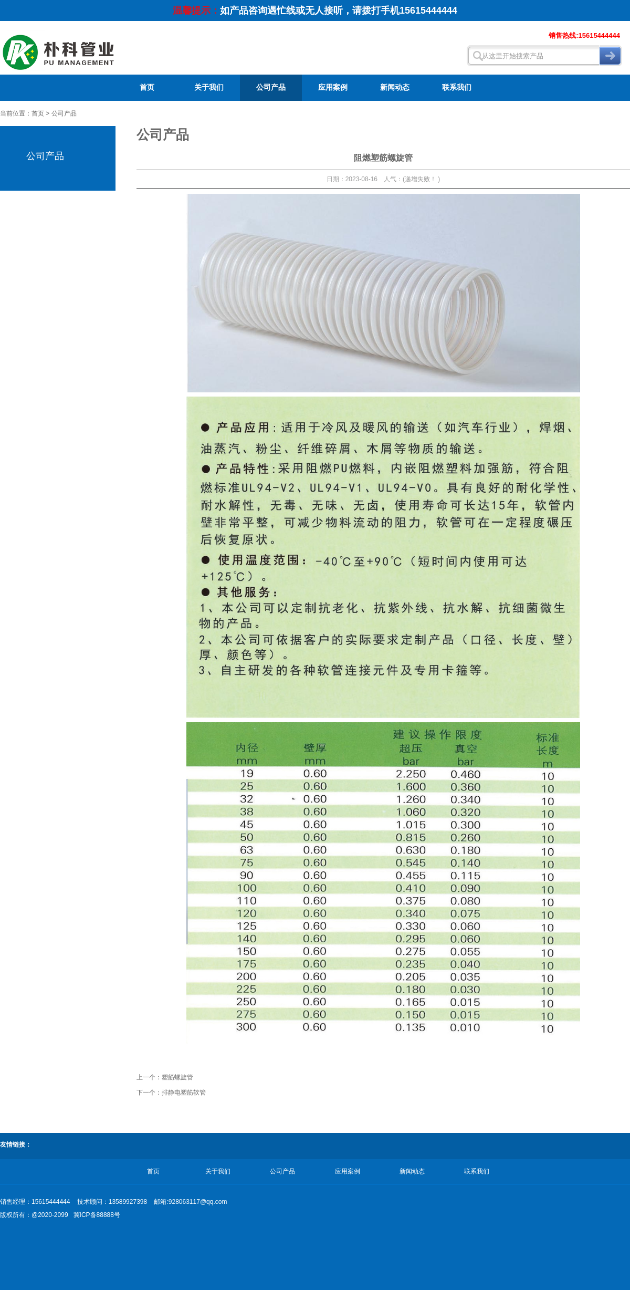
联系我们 (456, 87)
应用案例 (333, 87)
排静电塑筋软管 (184, 1092)
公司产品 (271, 87)
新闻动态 (395, 87)
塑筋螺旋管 (177, 1077)
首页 (147, 87)
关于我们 (209, 87)
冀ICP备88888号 (97, 1215)
